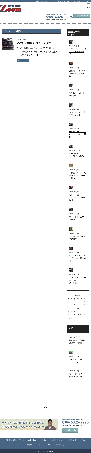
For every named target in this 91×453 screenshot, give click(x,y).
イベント (39, 445)
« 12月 (71, 318)
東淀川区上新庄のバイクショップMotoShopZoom (21, 440)
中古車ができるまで (57, 440)
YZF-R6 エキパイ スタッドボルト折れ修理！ (78, 197)
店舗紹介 (29, 445)
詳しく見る (22, 61)
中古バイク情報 (72, 440)
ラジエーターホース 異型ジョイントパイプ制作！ (78, 175)
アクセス (49, 445)
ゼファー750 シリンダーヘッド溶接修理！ (77, 258)
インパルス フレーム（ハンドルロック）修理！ (77, 280)
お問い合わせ (60, 445)
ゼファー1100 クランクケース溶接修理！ (77, 51)
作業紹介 (44, 440)
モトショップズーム (44, 451)
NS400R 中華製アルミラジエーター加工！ (34, 43)
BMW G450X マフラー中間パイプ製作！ (77, 73)
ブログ (83, 440)
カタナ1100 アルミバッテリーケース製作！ (77, 134)
